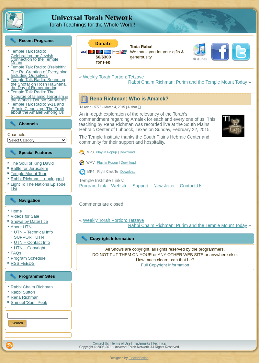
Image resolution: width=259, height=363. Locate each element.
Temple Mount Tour (28, 173)
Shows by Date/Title (29, 221)
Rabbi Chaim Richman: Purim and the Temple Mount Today (187, 82)
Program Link (92, 185)
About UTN (21, 226)
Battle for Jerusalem (29, 168)
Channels (16, 134)
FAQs (16, 253)
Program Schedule (28, 258)
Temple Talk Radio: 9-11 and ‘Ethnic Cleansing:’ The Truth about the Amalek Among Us (37, 108)
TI (139, 107)
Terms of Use (120, 343)
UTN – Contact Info (32, 242)
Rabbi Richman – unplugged (37, 178)
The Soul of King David (32, 163)
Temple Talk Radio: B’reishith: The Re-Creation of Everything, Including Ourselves (40, 71)
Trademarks (141, 343)
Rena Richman (25, 297)
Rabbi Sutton (23, 292)
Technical (159, 343)
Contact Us (191, 185)
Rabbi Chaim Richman (32, 287)
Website (119, 185)
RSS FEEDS (23, 263)
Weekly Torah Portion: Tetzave (113, 76)
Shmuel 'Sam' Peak (29, 302)
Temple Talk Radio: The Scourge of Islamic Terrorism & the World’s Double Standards (39, 95)
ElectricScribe (138, 358)
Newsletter (164, 185)
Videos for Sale (25, 216)
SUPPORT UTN (29, 237)
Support (140, 185)
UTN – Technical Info (33, 232)
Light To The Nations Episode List (38, 186)
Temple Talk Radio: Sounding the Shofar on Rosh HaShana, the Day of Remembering (39, 83)
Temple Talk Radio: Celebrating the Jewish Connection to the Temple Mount (34, 57)
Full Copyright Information (165, 265)
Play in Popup (106, 152)
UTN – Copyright (29, 247)
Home (16, 211)
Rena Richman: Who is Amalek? (129, 98)
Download (127, 152)
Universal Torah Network (91, 18)
